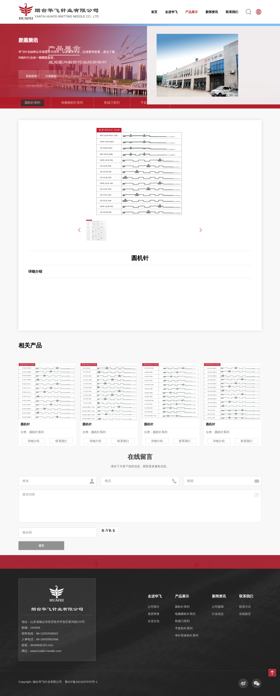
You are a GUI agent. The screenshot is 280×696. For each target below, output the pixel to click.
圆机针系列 (32, 102)
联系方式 (245, 606)
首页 (154, 12)
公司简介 (153, 606)
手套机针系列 (150, 102)
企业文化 (153, 621)
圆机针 (140, 258)
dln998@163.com (41, 645)
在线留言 (245, 613)
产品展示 (191, 12)
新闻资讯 (212, 12)
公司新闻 (218, 606)
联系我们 (232, 12)
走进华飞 (171, 12)
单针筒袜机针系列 (192, 102)
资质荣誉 (153, 613)
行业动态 (218, 613)
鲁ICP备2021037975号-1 (81, 681)
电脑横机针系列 (72, 102)
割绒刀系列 (112, 102)
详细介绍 (33, 484)
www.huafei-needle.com (45, 651)
